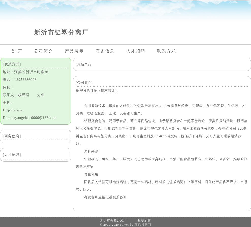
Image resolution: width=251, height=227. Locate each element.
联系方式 (166, 51)
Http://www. (13, 110)
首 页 (17, 51)
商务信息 (105, 51)
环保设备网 (143, 224)
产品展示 (74, 51)
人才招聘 (136, 51)
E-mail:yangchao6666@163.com (30, 118)
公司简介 (43, 51)
